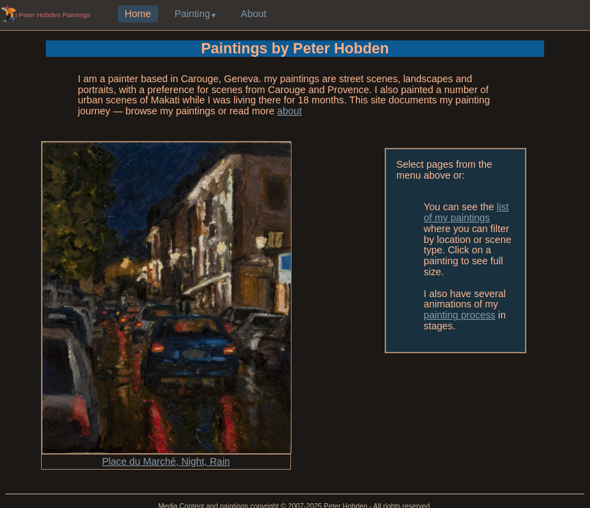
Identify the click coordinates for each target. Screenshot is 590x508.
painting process (460, 314)
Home (138, 14)
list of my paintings (466, 212)
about (289, 110)
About (254, 14)
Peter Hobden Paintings (54, 14)
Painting (192, 14)
